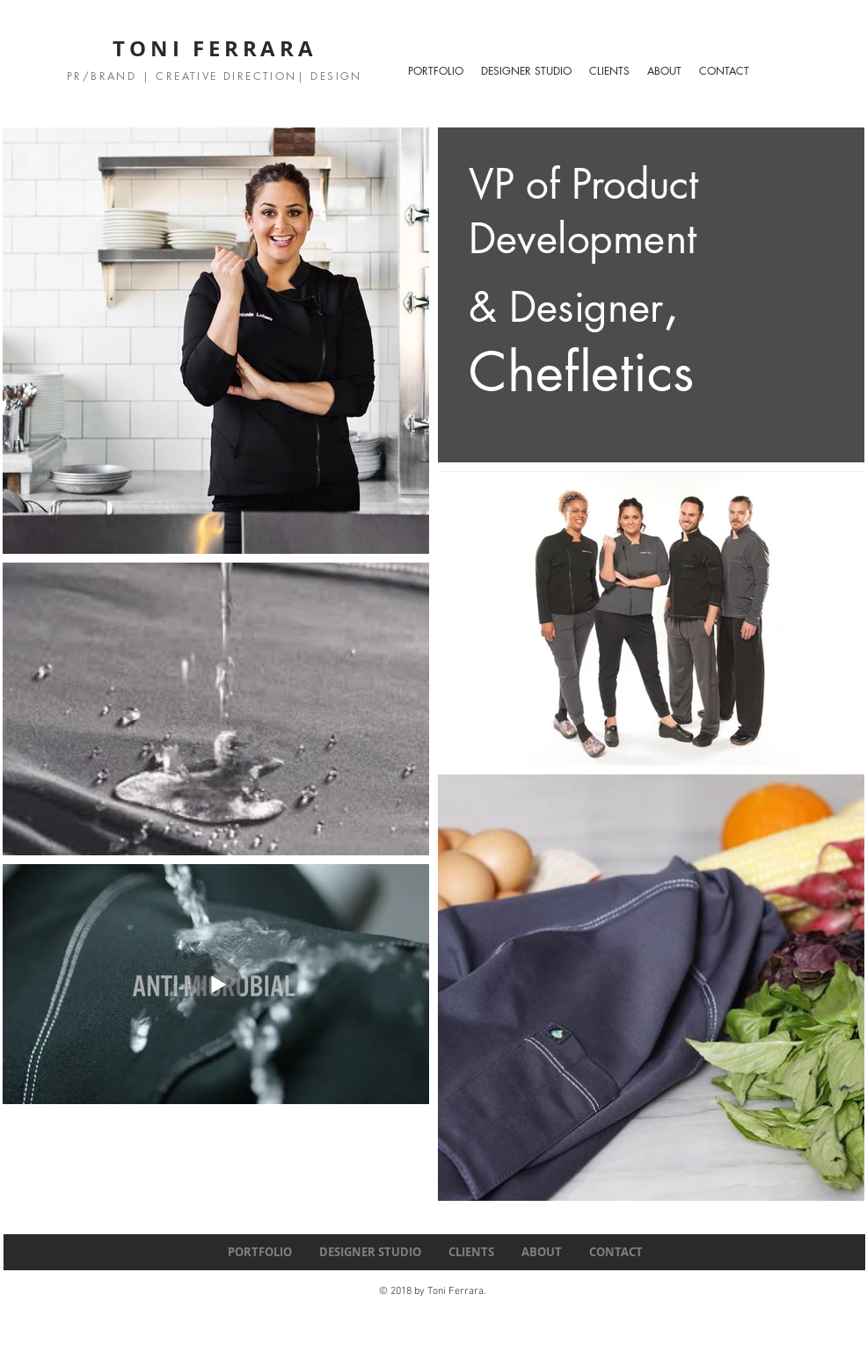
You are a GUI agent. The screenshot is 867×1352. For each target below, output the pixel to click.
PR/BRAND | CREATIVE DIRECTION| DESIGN (214, 76)
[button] (526, 71)
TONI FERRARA (215, 48)
